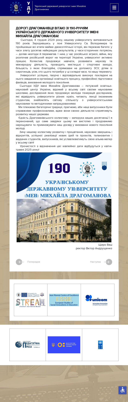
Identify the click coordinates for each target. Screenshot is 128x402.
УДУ (28, 7)
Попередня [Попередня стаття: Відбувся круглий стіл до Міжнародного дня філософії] (28, 262)
